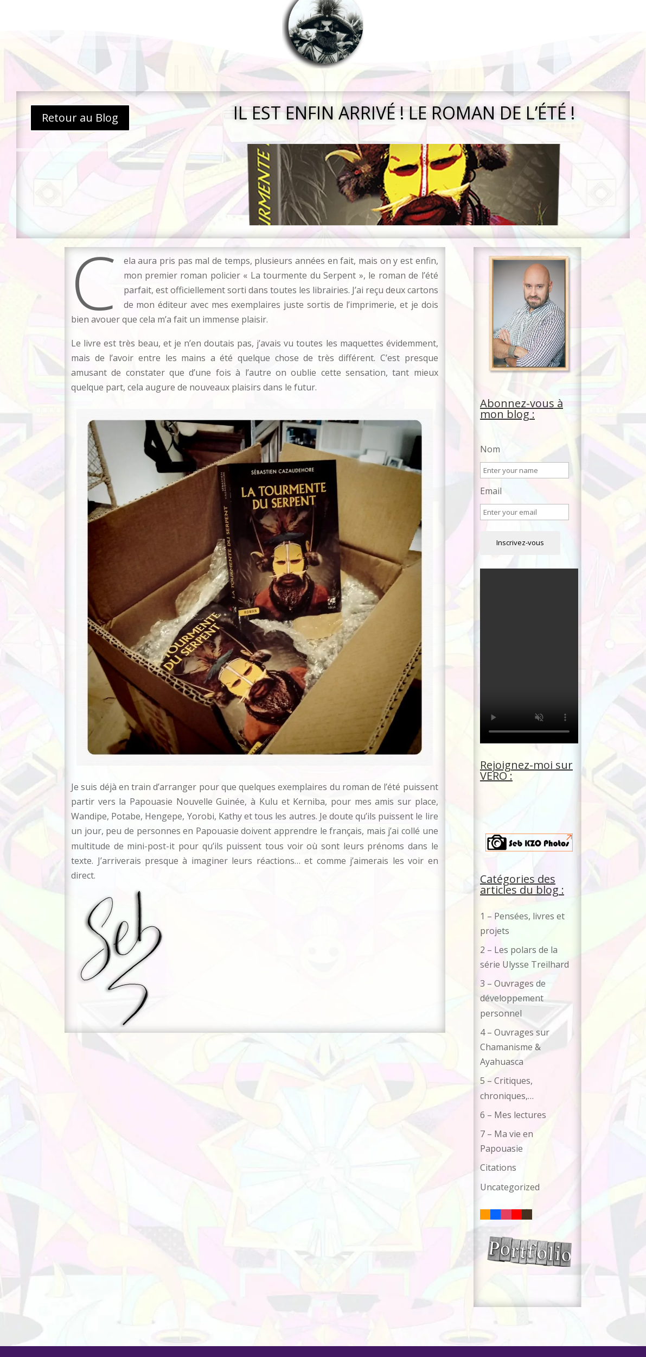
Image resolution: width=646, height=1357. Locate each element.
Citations (498, 1167)
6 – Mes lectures (513, 1115)
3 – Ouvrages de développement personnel (513, 998)
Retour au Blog (80, 117)
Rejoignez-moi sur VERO (526, 770)
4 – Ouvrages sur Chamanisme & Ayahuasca (514, 1047)
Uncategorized (510, 1187)
